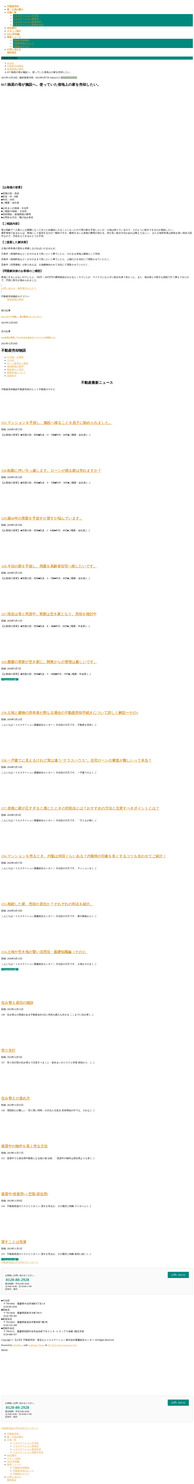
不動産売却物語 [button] (9, 389)
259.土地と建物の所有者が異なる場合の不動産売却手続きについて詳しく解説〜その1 (69, 713)
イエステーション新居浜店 (27, 21)
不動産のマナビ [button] (47, 389)
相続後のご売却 (15, 369)
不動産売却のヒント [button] (28, 389)
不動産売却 (13, 1433)
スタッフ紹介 (14, 1458)
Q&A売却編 (13, 1461)
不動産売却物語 (21, 40)
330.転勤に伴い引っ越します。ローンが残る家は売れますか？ (51, 470)
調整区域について (16, 372)
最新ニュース (14, 1464)
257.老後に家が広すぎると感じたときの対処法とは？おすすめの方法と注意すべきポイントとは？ (80, 808)
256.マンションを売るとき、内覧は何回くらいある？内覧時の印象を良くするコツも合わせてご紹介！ (83, 856)
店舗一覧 (11, 1440)
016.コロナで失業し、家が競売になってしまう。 (22, 317)
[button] (97, 288)
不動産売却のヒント (23, 43)
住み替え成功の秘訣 (17, 1003)
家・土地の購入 (15, 1437)
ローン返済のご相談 (17, 363)
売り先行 (8, 1050)
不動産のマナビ (21, 46)
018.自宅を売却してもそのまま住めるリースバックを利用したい (28, 337)
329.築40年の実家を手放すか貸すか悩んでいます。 (42, 518)
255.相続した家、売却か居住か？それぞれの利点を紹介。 (47, 904)
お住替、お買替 (15, 357)
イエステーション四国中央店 (28, 24)
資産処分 (11, 375)
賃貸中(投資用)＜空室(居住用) (24, 1194)
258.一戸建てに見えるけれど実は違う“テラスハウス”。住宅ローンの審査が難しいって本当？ (76, 760)
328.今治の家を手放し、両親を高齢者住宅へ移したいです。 (49, 566)
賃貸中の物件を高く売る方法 (24, 1146)
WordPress (18, 1345)
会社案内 (11, 1455)
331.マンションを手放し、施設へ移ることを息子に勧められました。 (56, 423)
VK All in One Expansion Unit (62, 1345)
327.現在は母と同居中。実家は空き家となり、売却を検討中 (49, 614)
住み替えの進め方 (15, 1098)
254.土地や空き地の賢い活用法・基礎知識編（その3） (44, 952)
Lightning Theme (36, 1345)
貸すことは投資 (13, 1242)
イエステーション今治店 (26, 15)
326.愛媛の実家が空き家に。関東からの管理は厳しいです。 (49, 662)
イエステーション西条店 (26, 18)
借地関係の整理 (69, 77)
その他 (10, 360)
